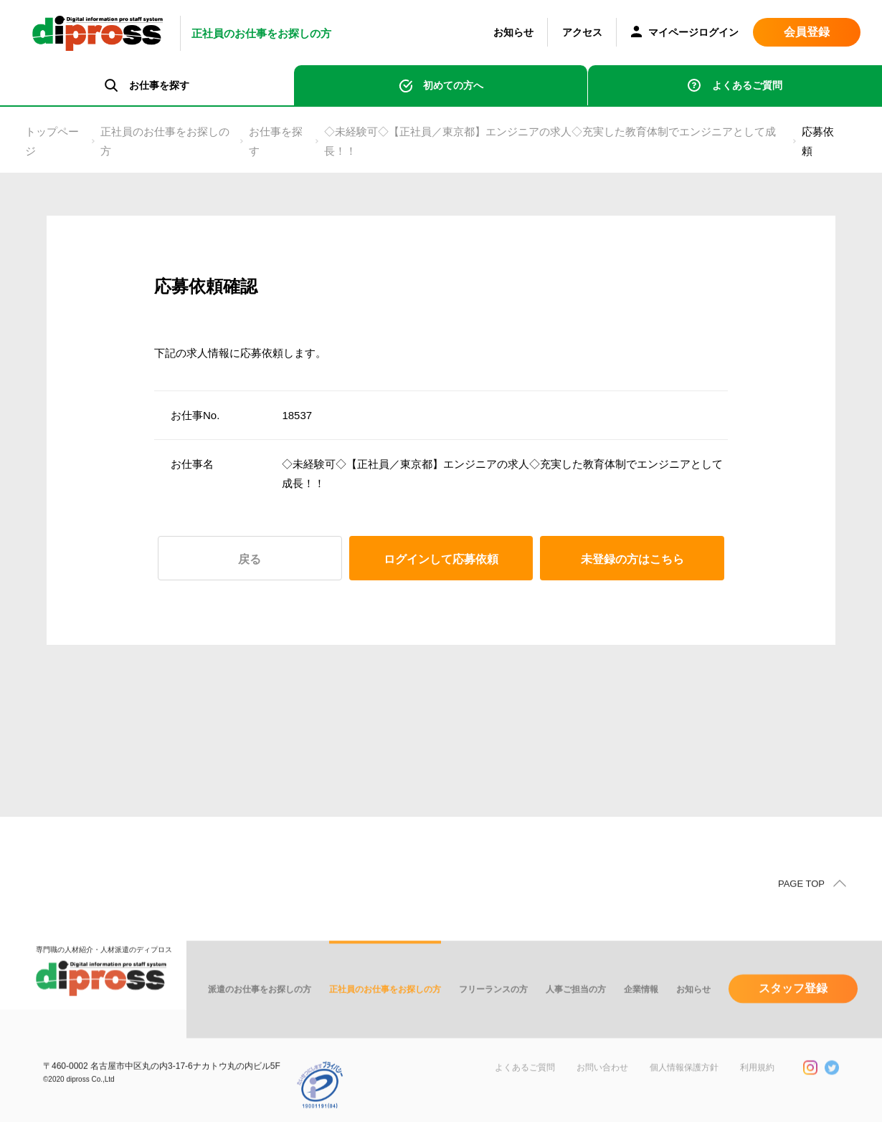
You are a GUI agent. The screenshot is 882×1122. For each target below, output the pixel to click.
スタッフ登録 (793, 1007)
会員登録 (807, 32)
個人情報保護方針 (684, 1086)
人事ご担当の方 (576, 1008)
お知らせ (513, 32)
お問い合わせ (602, 1086)
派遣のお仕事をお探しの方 (259, 1008)
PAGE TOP (801, 902)
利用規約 (757, 1086)
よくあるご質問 (747, 85)
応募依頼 (818, 141)
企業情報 (641, 1008)
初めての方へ (453, 85)
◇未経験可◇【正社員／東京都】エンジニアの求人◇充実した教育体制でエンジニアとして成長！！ (550, 141)
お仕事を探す (276, 141)
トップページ (52, 141)
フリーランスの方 (493, 1008)
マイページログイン (685, 33)
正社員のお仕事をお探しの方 (164, 141)
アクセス (582, 32)
